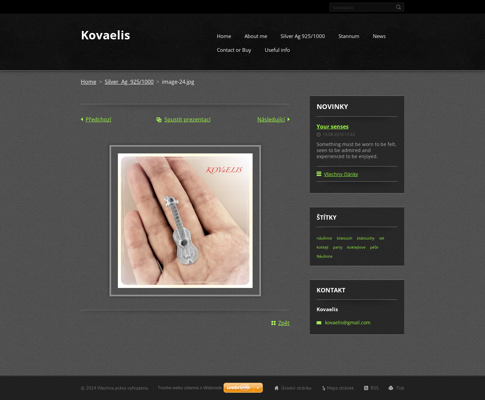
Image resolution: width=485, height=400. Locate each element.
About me (256, 42)
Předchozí (98, 125)
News (379, 42)
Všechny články (341, 180)
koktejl (322, 253)
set (381, 244)
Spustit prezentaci (187, 125)
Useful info (277, 55)
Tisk (400, 389)
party (338, 253)
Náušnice (324, 262)
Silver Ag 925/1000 (303, 42)
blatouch (344, 244)
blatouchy (366, 244)
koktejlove (356, 253)
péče (374, 253)
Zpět (284, 329)
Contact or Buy (234, 55)
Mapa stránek (340, 389)
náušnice (324, 244)
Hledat (398, 7)
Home (224, 42)
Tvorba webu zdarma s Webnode (190, 388)
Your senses (333, 132)
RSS (375, 389)
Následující (271, 125)
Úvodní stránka (296, 389)
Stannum (348, 42)
